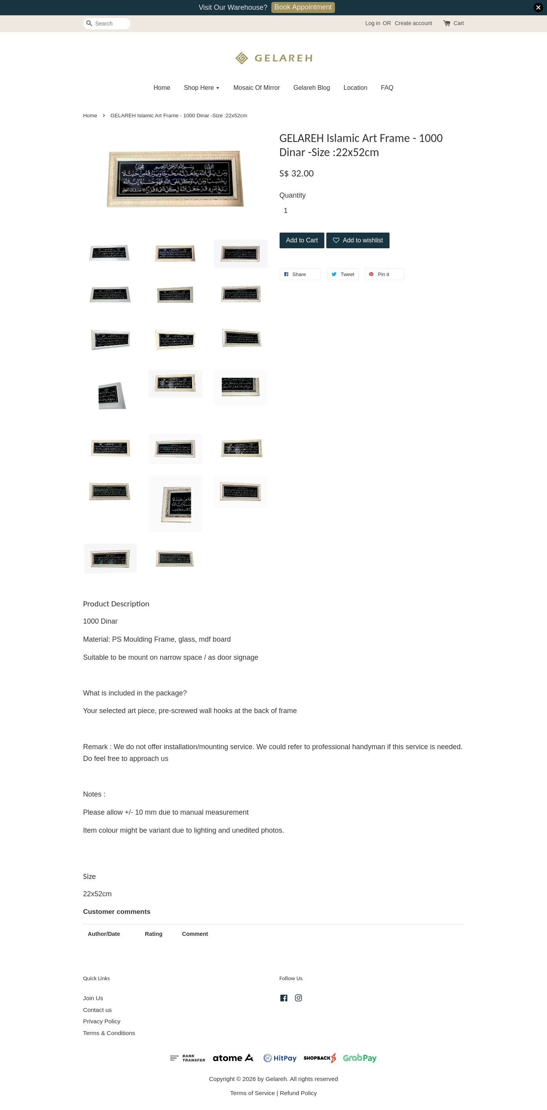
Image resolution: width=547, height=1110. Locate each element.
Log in (372, 23)
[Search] (106, 23)
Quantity (293, 195)
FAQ (387, 87)
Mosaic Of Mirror (257, 87)
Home (162, 87)
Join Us (93, 998)
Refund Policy (298, 1093)
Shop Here (202, 87)
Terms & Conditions (109, 1033)
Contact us (97, 1009)
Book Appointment (303, 7)
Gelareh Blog (311, 87)
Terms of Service (252, 1093)
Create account (413, 23)
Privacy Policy (102, 1021)
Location (356, 87)
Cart (459, 23)
